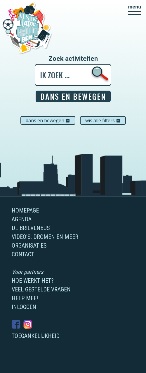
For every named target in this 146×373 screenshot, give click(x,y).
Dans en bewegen (48, 120)
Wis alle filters (103, 120)
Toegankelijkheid (36, 335)
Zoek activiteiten (73, 58)
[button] (134, 9)
